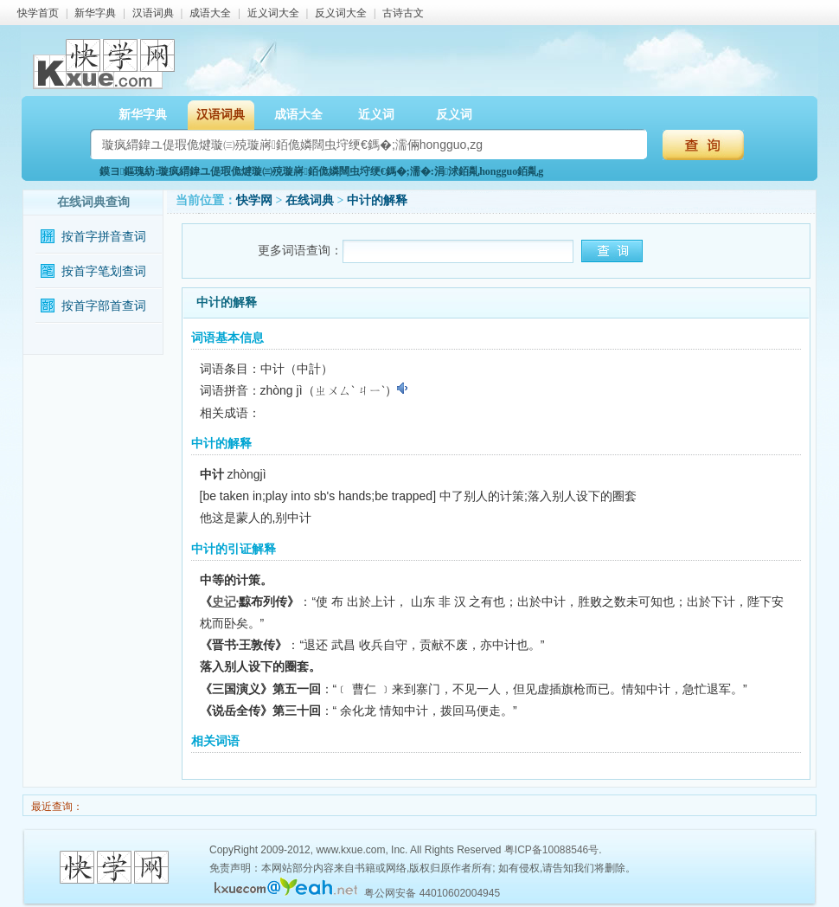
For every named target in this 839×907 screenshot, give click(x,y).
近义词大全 (273, 13)
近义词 (376, 114)
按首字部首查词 (103, 305)
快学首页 (38, 13)
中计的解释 (377, 200)
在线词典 (309, 200)
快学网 (254, 200)
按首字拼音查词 (103, 236)
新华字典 (95, 13)
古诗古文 (403, 13)
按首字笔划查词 (103, 271)
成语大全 (210, 13)
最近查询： (56, 807)
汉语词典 (153, 13)
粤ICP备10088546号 (551, 850)
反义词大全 (341, 13)
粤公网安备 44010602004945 (432, 893)
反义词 (454, 114)
